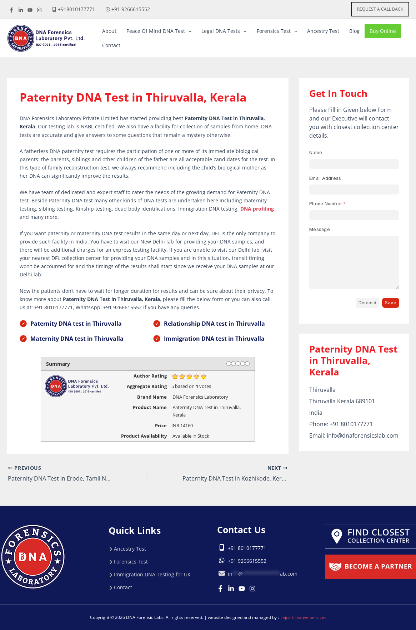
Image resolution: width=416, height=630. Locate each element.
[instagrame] (39, 10)
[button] (380, 9)
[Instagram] (252, 588)
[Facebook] (11, 10)
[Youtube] (242, 588)
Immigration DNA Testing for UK (152, 574)
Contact (123, 587)
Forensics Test (131, 561)
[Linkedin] (231, 588)
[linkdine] (20, 10)
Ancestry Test (130, 548)
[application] (188, 31)
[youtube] (29, 10)
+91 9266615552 (130, 9)
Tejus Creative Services (303, 617)
